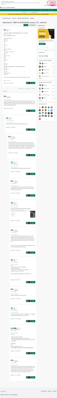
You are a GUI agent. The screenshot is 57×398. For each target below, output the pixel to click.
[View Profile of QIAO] (7, 29)
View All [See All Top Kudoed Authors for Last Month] (40, 100)
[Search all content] (43, 12)
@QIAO (12, 236)
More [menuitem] (39, 7)
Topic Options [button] (32, 25)
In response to (9, 120)
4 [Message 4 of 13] (11, 152)
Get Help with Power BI (22, 18)
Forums (17, 7)
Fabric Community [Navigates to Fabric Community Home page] (11, 7)
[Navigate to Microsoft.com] (3, 7)
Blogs (35, 7)
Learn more (3, 3)
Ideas (26, 7)
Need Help (8, 80)
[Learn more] (42, 44)
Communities (31, 7)
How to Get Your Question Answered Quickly (43, 56)
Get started (47, 14)
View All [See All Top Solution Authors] (40, 78)
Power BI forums (7, 18)
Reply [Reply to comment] (33, 110)
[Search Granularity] (26, 12)
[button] (26, 25)
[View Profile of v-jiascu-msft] (19, 328)
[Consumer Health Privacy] (13, 395)
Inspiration (22, 7)
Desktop (32, 18)
